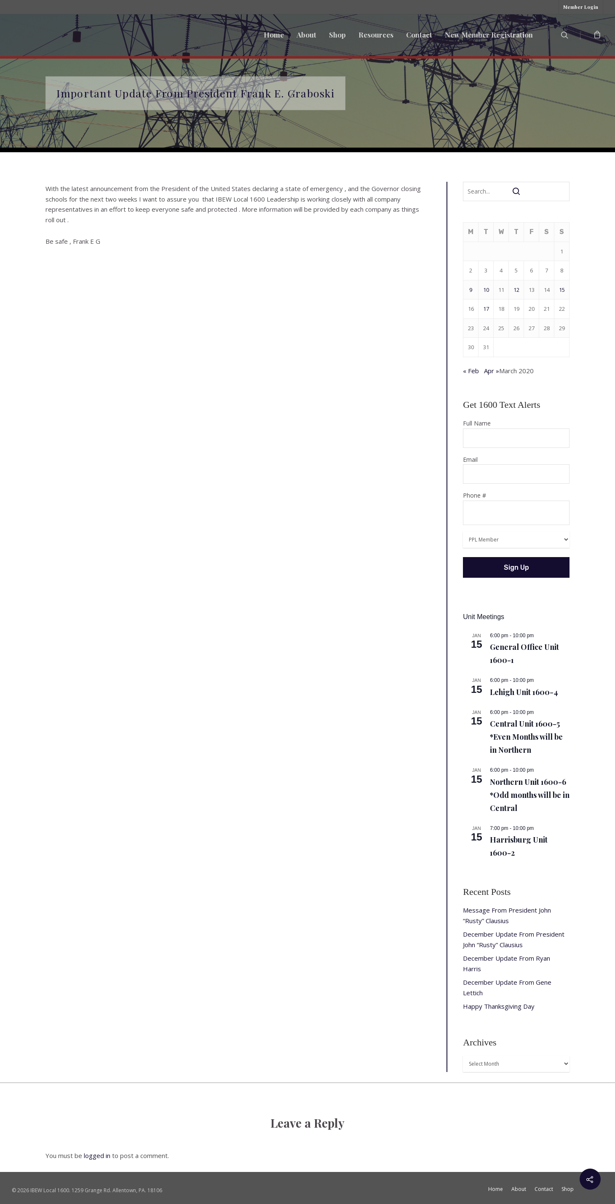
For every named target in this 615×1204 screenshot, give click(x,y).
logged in (97, 1155)
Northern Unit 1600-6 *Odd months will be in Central (530, 795)
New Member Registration (489, 34)
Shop (337, 34)
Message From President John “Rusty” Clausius (507, 915)
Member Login (580, 7)
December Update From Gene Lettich (507, 987)
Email (516, 469)
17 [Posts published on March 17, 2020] (486, 308)
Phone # (516, 508)
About (306, 34)
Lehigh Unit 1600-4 (524, 692)
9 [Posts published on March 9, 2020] (470, 290)
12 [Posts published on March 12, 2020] (516, 290)
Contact (419, 34)
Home (274, 34)
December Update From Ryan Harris (506, 963)
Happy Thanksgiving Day (499, 1006)
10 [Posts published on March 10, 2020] (486, 290)
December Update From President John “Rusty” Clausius (513, 939)
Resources (375, 34)
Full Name (516, 433)
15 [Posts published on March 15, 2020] (562, 290)
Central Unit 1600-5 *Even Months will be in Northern (526, 737)
